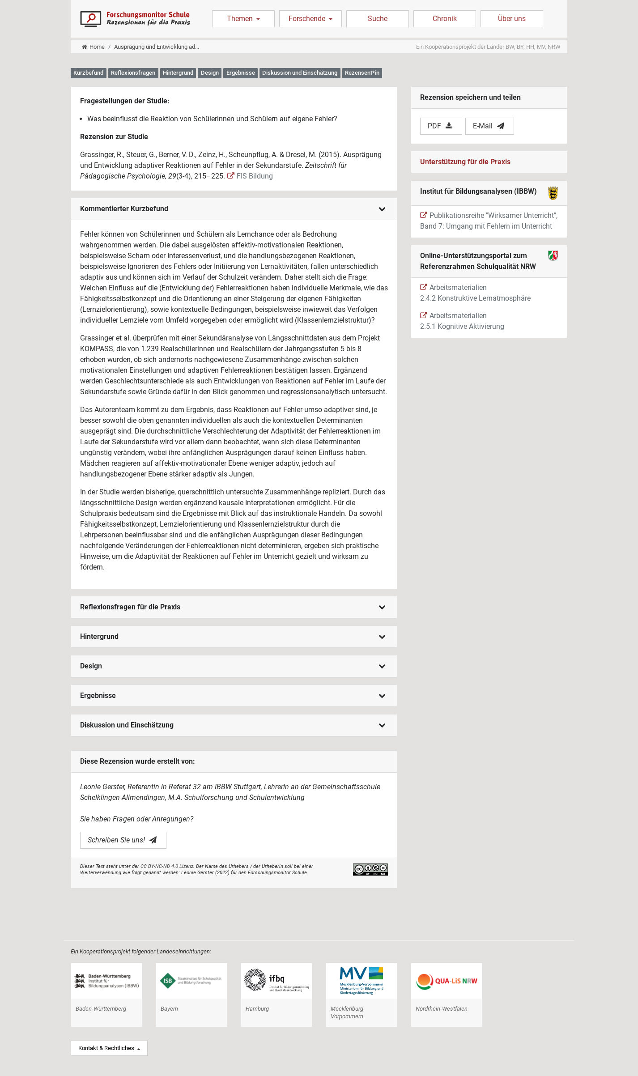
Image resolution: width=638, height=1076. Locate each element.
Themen (241, 18)
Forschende (308, 18)
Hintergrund (233, 636)
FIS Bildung (250, 176)
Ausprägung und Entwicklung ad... (156, 46)
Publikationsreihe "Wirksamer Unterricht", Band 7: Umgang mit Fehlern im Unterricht (488, 220)
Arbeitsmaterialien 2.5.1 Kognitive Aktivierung (462, 321)
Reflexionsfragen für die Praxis (233, 607)
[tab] (234, 209)
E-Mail (488, 126)
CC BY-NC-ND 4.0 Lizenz (166, 866)
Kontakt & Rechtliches (107, 1048)
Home (93, 46)
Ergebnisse (233, 695)
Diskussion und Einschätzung (233, 725)
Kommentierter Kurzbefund (233, 208)
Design (233, 666)
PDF (440, 126)
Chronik (445, 18)
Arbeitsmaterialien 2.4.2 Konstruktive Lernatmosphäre (475, 292)
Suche (377, 18)
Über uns (512, 18)
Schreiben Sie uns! (122, 840)
